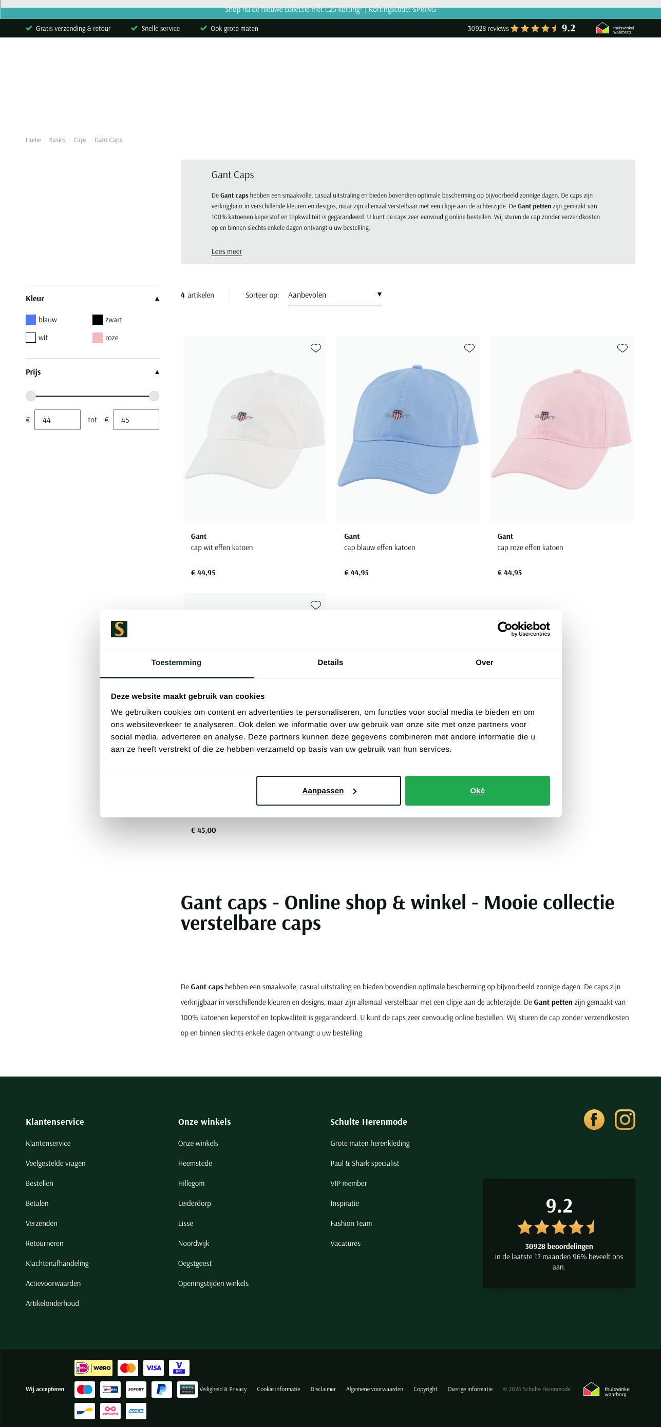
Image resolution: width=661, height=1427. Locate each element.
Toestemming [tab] (177, 662)
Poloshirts (109, 105)
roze (105, 338)
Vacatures (345, 1243)
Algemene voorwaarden (374, 1389)
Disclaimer (323, 1389)
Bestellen (39, 1183)
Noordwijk (194, 1243)
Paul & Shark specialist (364, 1163)
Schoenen (480, 105)
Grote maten (541, 105)
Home (33, 140)
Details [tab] (331, 662)
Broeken (240, 105)
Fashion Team (351, 1223)
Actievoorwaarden (53, 1283)
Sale (593, 105)
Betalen (37, 1203)
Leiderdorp (194, 1203)
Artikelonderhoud (52, 1303)
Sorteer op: (262, 295)
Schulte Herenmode (368, 1121)
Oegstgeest (195, 1263)
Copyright (425, 1389)
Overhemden (47, 105)
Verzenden (42, 1223)
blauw (41, 320)
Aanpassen (329, 790)
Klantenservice (55, 1121)
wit (37, 338)
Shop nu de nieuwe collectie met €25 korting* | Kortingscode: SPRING (330, 9)
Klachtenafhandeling (57, 1263)
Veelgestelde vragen (56, 1163)
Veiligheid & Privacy (223, 1389)
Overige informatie (470, 1389)
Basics (430, 105)
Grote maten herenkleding (369, 1143)
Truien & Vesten (176, 105)
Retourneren (45, 1243)
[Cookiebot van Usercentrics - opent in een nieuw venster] (505, 629)
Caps (80, 140)
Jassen (384, 105)
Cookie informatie (278, 1389)
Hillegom (191, 1183)
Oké (477, 790)
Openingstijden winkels (213, 1283)
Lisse (185, 1223)
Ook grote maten (234, 28)
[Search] (503, 63)
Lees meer (227, 251)
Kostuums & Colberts (314, 105)
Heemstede (195, 1163)
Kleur (92, 299)
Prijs (92, 372)
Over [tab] (485, 662)
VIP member (348, 1183)
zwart (107, 320)
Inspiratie (344, 1203)
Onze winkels (204, 1121)
